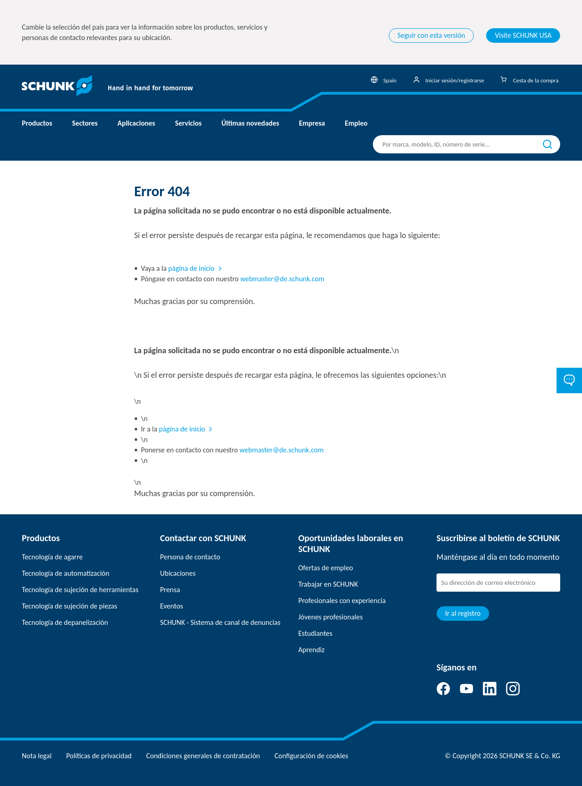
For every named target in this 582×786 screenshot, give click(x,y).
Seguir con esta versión (431, 35)
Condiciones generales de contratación (203, 755)
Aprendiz (311, 649)
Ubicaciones (178, 573)
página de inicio (191, 268)
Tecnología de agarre (52, 557)
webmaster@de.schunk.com (282, 278)
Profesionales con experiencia (342, 600)
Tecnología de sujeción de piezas (69, 606)
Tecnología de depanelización (65, 622)
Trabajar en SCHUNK (328, 584)
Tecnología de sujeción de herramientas (80, 589)
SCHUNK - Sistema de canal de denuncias (220, 622)
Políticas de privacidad (98, 755)
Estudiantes (315, 633)
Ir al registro (463, 613)
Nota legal (36, 755)
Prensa (170, 589)
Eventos (171, 606)
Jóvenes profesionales (330, 617)
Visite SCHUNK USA (523, 35)
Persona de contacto (190, 557)
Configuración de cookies (311, 755)
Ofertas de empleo (325, 567)
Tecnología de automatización (65, 573)
